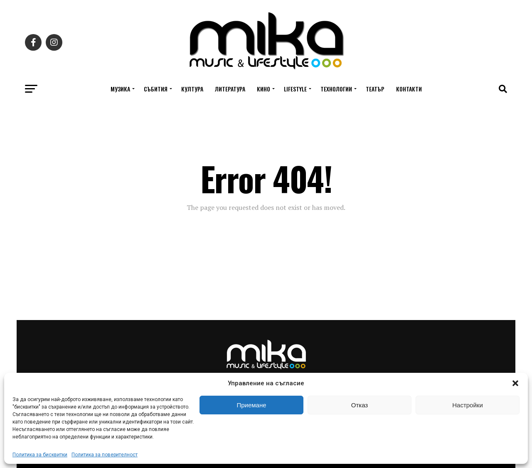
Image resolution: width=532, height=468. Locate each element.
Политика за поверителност (104, 455)
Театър (375, 88)
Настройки (467, 405)
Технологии (336, 88)
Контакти (409, 88)
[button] (515, 383)
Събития (155, 88)
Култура (192, 88)
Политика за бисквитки (39, 455)
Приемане (251, 405)
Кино (263, 88)
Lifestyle (295, 88)
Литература (230, 88)
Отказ (359, 405)
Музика (120, 88)
